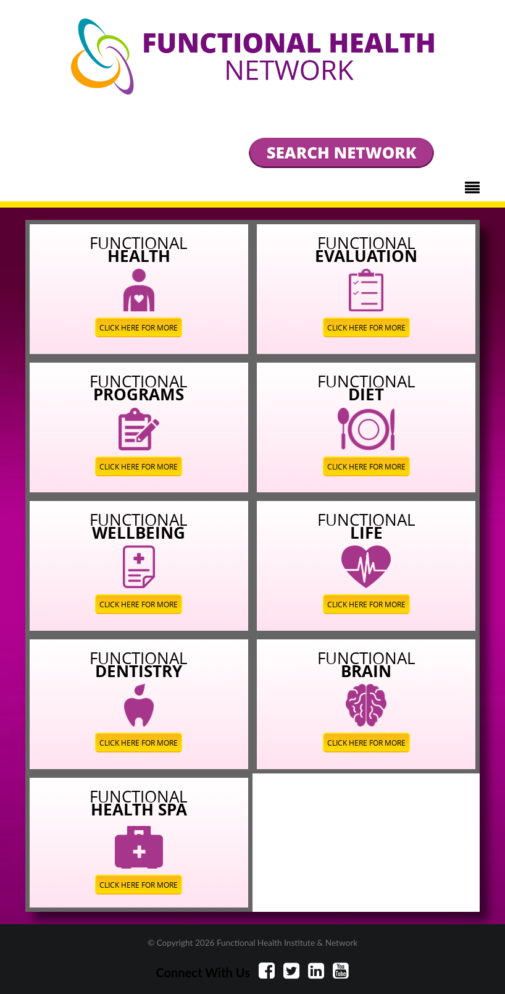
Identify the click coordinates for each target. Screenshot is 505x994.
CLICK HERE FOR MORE (138, 327)
